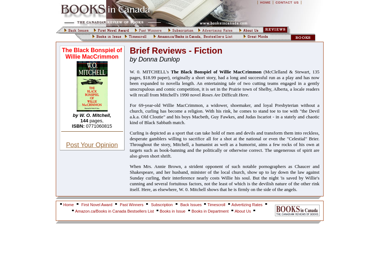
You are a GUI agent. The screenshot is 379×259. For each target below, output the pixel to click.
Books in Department (210, 211)
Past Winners (131, 205)
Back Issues (191, 205)
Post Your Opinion (92, 145)
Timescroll (216, 205)
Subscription (162, 205)
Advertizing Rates (246, 205)
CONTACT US (287, 2)
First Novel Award (96, 205)
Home (68, 205)
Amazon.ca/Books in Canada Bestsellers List (115, 211)
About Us (243, 211)
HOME (265, 2)
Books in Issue (173, 211)
